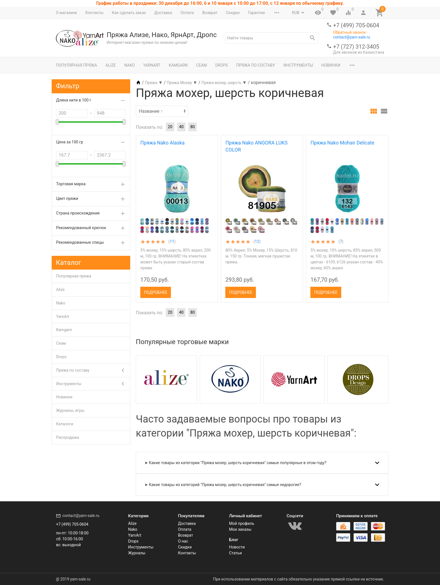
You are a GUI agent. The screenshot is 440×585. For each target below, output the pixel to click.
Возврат (209, 12)
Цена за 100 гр (69, 142)
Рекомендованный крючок (81, 227)
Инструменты (298, 65)
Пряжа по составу (255, 65)
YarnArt (151, 65)
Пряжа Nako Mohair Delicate (342, 143)
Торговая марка (71, 184)
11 (172, 241)
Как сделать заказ (129, 12)
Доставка (163, 12)
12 (257, 241)
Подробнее (155, 292)
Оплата (187, 12)
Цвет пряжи (67, 198)
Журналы (137, 553)
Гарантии (256, 12)
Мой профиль (241, 523)
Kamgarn (178, 65)
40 (181, 127)
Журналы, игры (70, 410)
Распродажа (67, 437)
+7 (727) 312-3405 (356, 46)
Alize (111, 65)
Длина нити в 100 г (73, 100)
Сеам (201, 65)
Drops (221, 65)
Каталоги (64, 424)
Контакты (94, 12)
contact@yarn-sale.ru (351, 37)
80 (192, 127)
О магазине (66, 12)
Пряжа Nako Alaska (162, 143)
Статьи (235, 553)
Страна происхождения (78, 213)
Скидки (233, 12)
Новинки (330, 65)
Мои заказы (240, 529)
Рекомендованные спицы (80, 242)
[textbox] (271, 38)
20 (170, 127)
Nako (129, 65)
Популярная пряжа (76, 65)
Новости (237, 547)
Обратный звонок (349, 32)
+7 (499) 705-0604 (356, 25)
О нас (183, 541)
